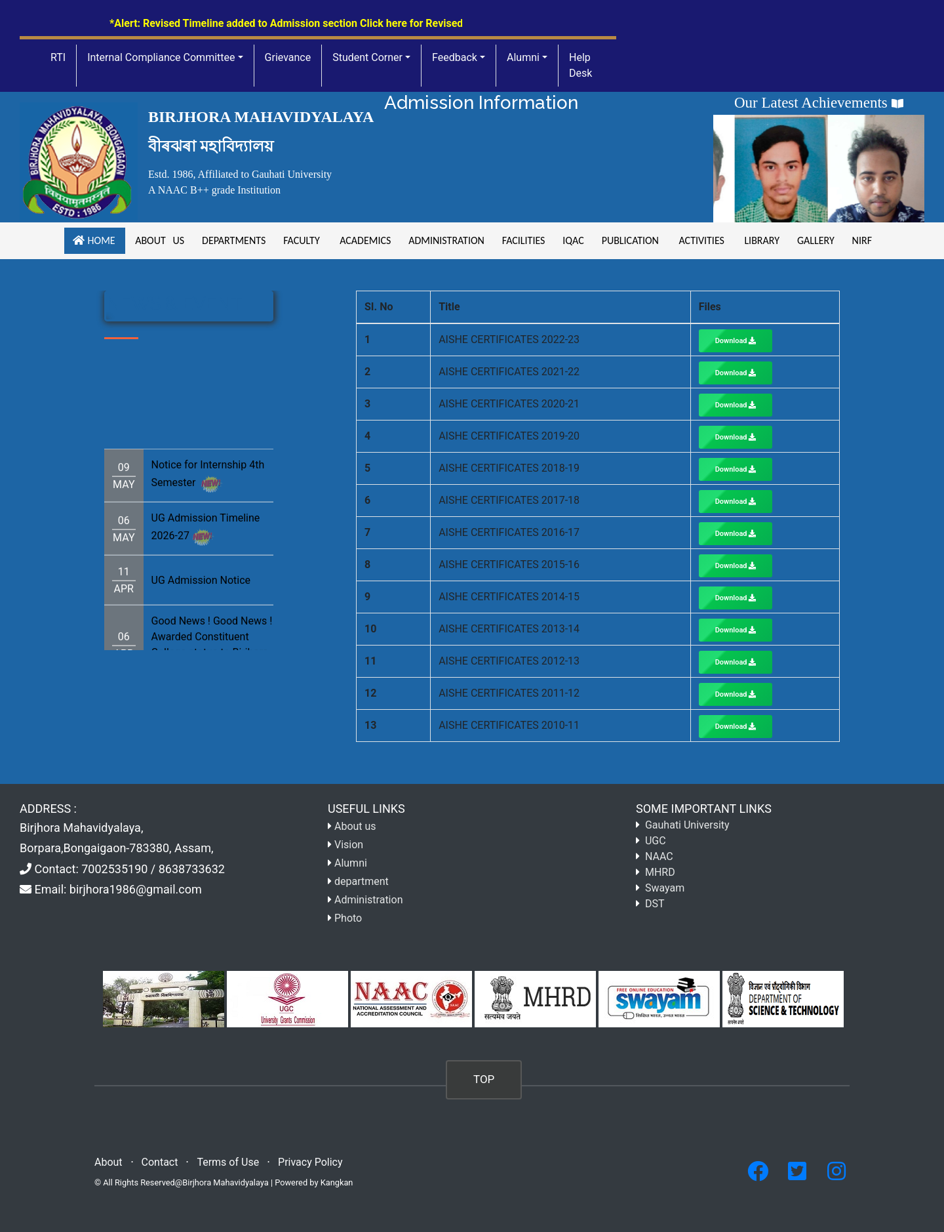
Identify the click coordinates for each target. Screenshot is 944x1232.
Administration (445, 240)
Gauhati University (687, 825)
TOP (483, 1079)
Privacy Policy (310, 1162)
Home (94, 240)
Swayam (664, 888)
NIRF (860, 240)
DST (655, 903)
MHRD (660, 872)
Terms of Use (228, 1162)
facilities (523, 240)
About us (158, 240)
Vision (348, 844)
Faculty (301, 240)
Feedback (454, 57)
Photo (348, 918)
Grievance (288, 57)
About (108, 1162)
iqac (573, 240)
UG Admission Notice (200, 596)
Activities (701, 240)
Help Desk (580, 65)
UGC (655, 840)
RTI (58, 57)
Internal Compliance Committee (161, 57)
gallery (815, 240)
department (361, 881)
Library (760, 240)
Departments (232, 240)
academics (364, 240)
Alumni (523, 57)
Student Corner (367, 57)
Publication (630, 240)
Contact (160, 1162)
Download (736, 341)
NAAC (659, 856)
